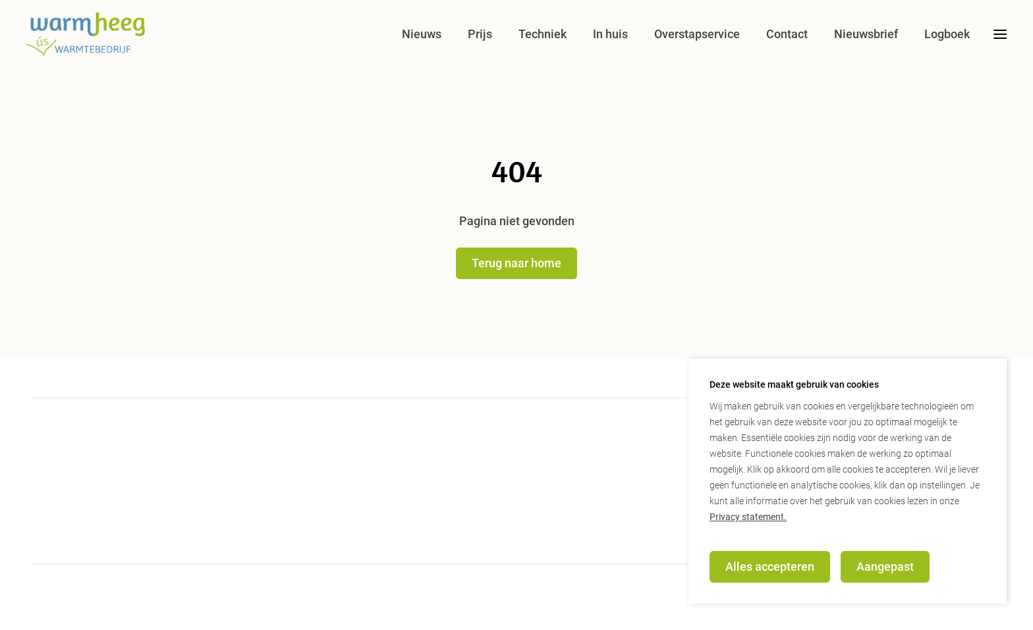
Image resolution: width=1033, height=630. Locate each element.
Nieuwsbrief (866, 34)
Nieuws (421, 34)
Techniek (542, 34)
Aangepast (885, 566)
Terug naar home (516, 263)
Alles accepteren (769, 566)
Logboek (947, 34)
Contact (787, 34)
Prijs (480, 34)
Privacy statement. (748, 517)
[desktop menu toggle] (1000, 34)
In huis (610, 34)
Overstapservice (697, 34)
